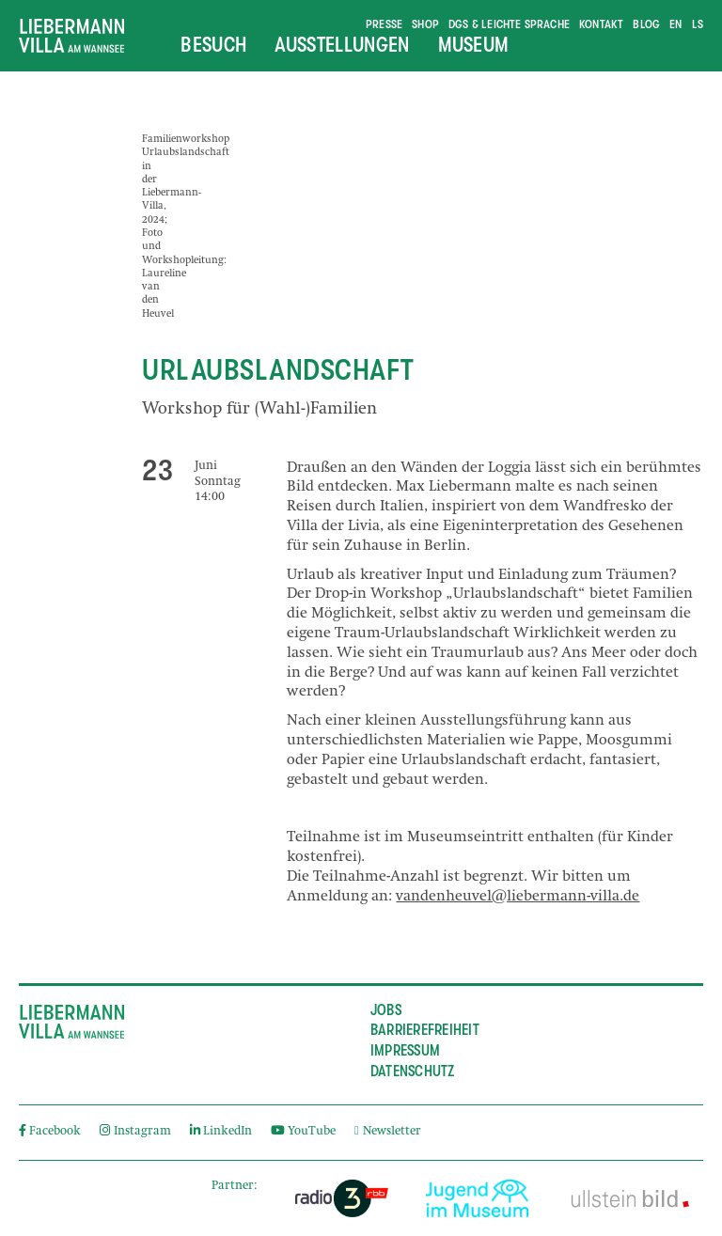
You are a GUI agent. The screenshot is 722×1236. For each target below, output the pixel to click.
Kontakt (601, 24)
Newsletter (387, 1132)
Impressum (405, 1050)
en (675, 24)
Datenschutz (412, 1071)
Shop (425, 24)
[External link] (341, 1198)
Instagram (135, 1132)
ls (697, 24)
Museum (474, 44)
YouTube (303, 1132)
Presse (384, 24)
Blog (646, 24)
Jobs (385, 1010)
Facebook (50, 1132)
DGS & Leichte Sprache (509, 24)
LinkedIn (221, 1132)
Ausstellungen (342, 44)
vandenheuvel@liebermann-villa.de (517, 897)
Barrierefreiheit (424, 1030)
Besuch (213, 44)
